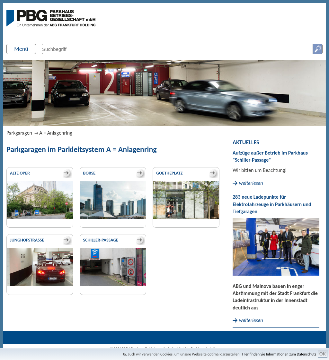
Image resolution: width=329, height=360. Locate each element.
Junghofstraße (27, 240)
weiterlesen (251, 183)
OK (322, 353)
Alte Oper (20, 173)
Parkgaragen (19, 133)
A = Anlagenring (55, 133)
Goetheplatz (169, 173)
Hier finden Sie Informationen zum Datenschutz (279, 354)
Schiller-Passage (101, 240)
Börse (89, 173)
